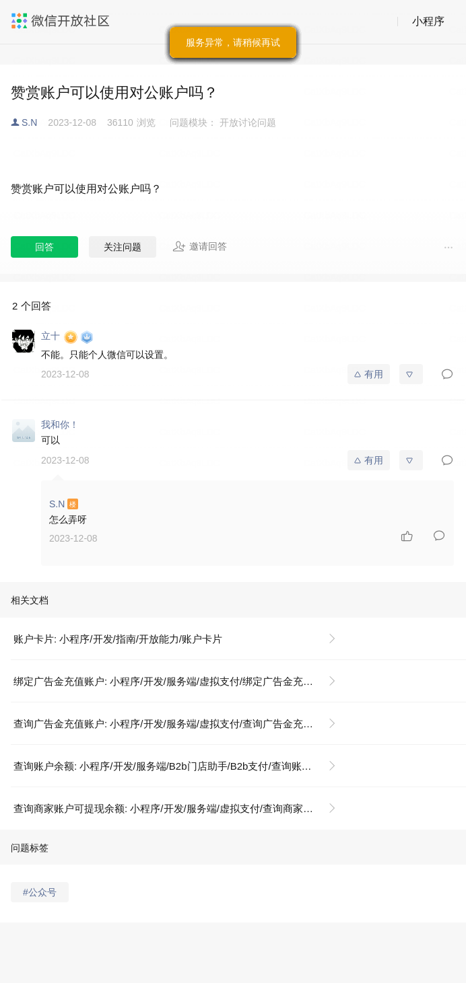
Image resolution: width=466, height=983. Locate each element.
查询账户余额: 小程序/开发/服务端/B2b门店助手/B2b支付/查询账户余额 (172, 766)
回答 (44, 247)
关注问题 (122, 247)
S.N (29, 122)
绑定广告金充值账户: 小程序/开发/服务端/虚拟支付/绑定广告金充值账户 (173, 681)
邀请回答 (199, 246)
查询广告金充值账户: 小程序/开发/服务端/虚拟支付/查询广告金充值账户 (173, 723)
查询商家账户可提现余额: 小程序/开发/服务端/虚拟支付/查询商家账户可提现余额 (180, 808)
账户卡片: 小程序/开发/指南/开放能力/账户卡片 (117, 639)
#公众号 (40, 892)
